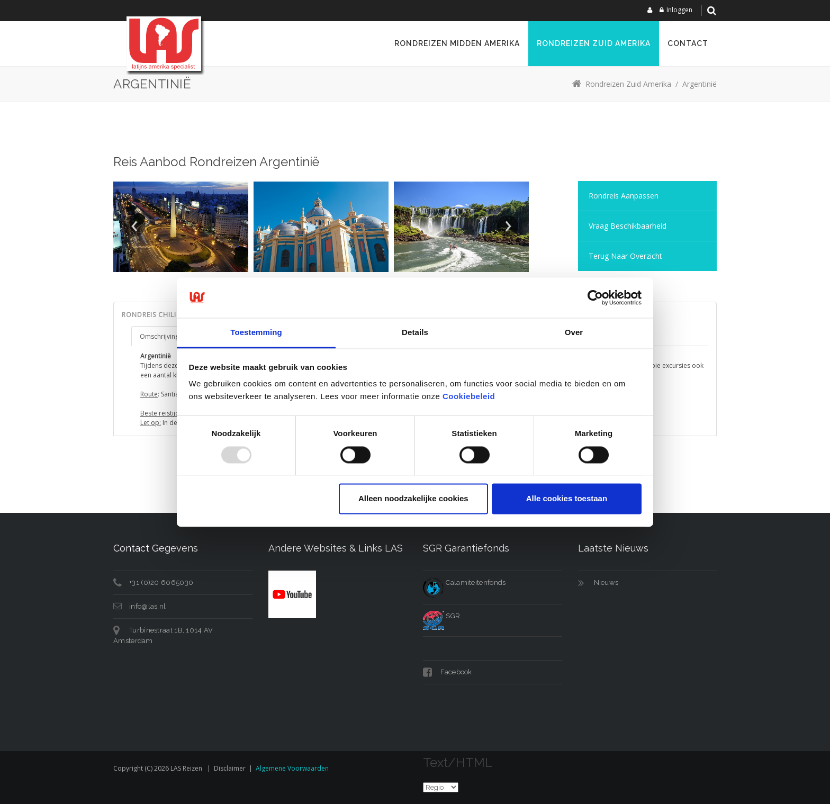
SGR (441, 616)
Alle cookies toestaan (566, 498)
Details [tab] (415, 332)
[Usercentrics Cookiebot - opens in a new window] (595, 297)
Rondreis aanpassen (623, 196)
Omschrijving (159, 336)
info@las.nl (147, 606)
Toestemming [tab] (256, 332)
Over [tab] (574, 332)
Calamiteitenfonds (464, 582)
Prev (134, 226)
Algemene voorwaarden (292, 768)
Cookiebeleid (469, 396)
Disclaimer (230, 768)
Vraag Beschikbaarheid (627, 226)
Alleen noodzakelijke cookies (413, 498)
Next (507, 226)
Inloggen (679, 9)
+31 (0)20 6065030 (161, 582)
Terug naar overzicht (625, 256)
